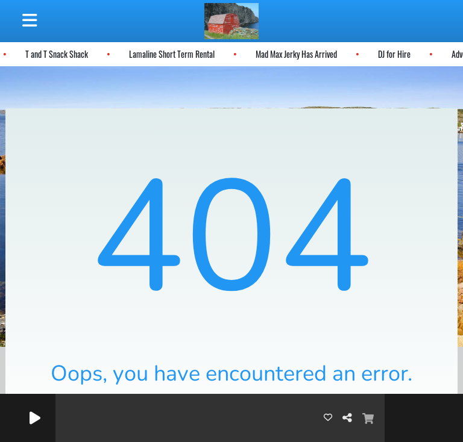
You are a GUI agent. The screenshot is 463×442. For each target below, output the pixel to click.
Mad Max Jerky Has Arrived (295, 54)
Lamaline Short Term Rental (170, 54)
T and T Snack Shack (55, 54)
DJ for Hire (393, 54)
